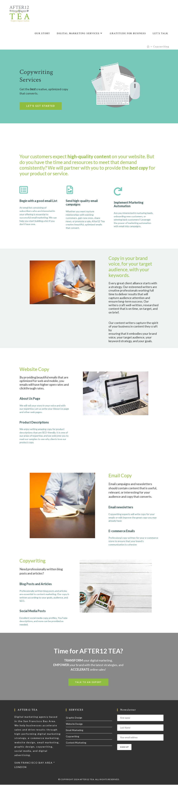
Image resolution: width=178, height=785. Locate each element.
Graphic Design (74, 718)
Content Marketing (76, 743)
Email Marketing (74, 730)
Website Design (74, 724)
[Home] (148, 46)
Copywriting (161, 46)
